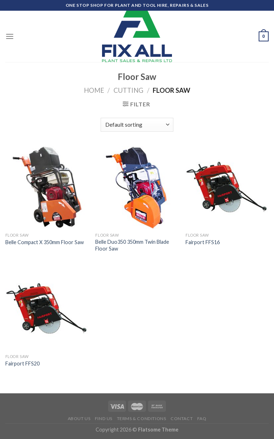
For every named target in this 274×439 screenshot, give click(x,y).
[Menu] (9, 36)
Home (94, 90)
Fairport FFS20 (22, 363)
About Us (79, 418)
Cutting (128, 90)
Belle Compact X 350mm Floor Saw (44, 242)
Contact (182, 418)
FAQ (202, 418)
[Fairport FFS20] (46, 308)
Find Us (103, 418)
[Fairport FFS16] (227, 187)
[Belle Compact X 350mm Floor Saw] (46, 187)
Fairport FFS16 (203, 242)
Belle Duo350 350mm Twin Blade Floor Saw (132, 245)
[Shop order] (137, 125)
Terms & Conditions (141, 418)
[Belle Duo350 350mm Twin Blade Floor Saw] (136, 187)
